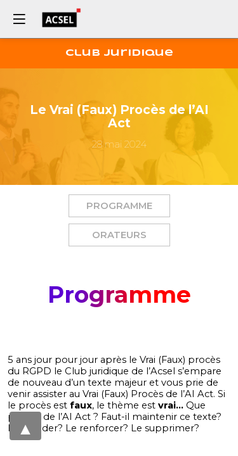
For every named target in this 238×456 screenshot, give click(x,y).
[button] (119, 205)
